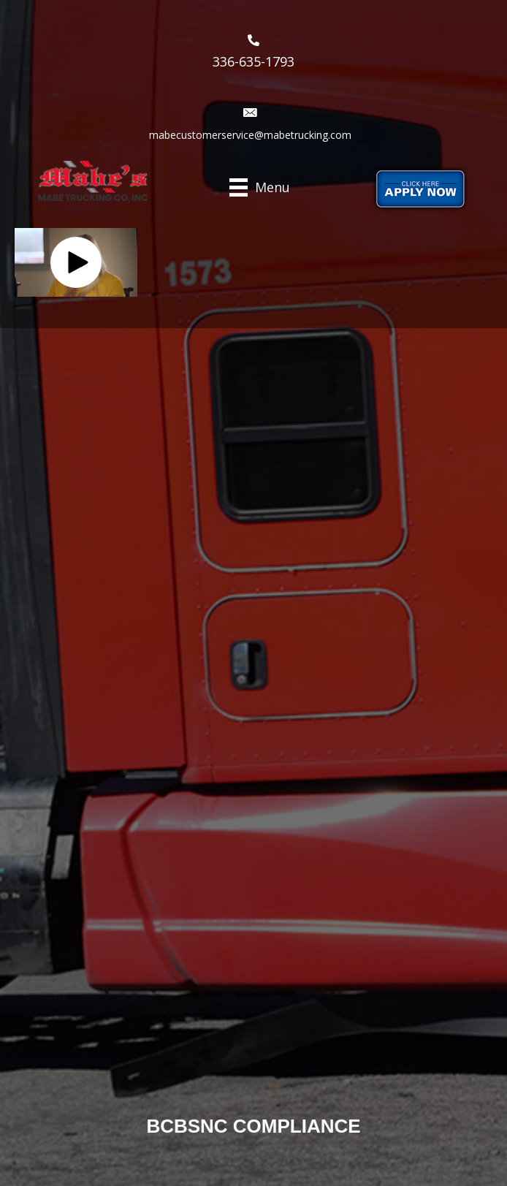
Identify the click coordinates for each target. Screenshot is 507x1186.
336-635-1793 (253, 61)
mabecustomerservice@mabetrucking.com (250, 135)
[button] (76, 262)
